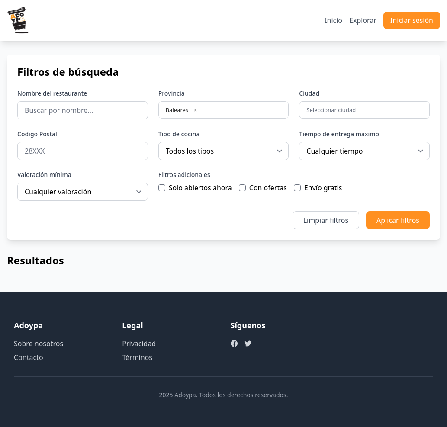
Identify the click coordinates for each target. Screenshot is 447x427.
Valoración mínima (44, 174)
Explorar (362, 20)
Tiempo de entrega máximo (339, 134)
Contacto (28, 357)
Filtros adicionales (184, 174)
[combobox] (365, 110)
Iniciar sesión (411, 20)
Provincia (171, 93)
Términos (137, 357)
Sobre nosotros (38, 343)
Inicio (333, 20)
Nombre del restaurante (52, 93)
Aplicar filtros (397, 220)
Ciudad (309, 93)
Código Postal (37, 134)
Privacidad (139, 343)
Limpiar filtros (325, 220)
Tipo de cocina (179, 134)
